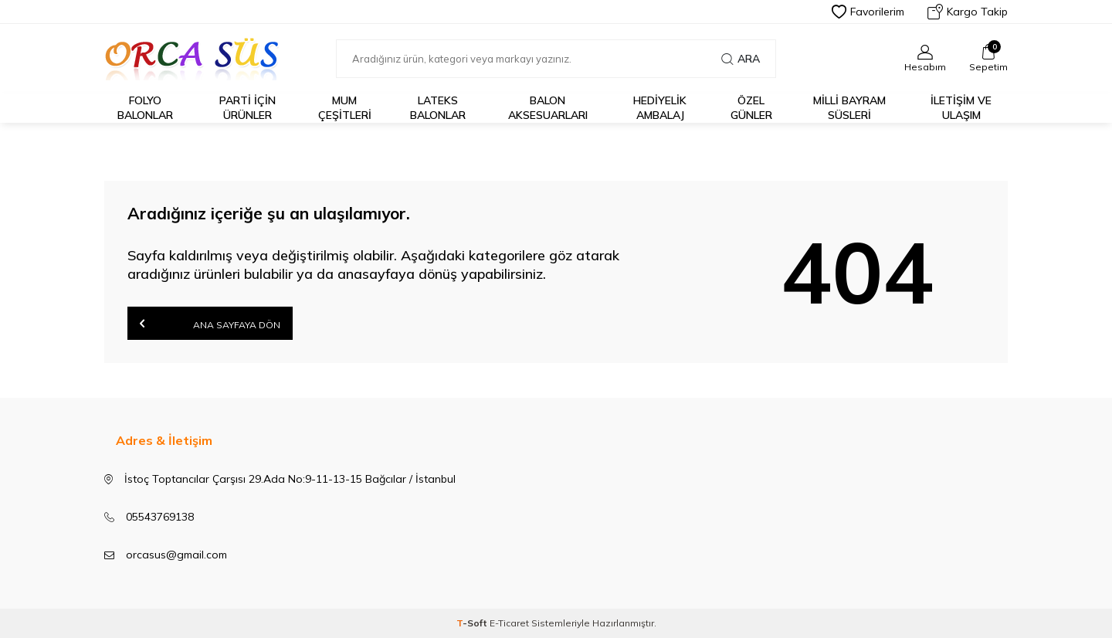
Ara (740, 59)
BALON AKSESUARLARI (548, 107)
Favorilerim (868, 11)
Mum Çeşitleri (344, 107)
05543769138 (160, 517)
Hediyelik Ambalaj (660, 107)
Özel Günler (751, 107)
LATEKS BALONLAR (438, 107)
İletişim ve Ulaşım (961, 107)
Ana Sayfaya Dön (210, 323)
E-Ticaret (509, 623)
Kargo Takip (967, 11)
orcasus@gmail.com (176, 555)
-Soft (473, 623)
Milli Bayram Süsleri (849, 107)
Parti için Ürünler (247, 107)
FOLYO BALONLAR (145, 107)
